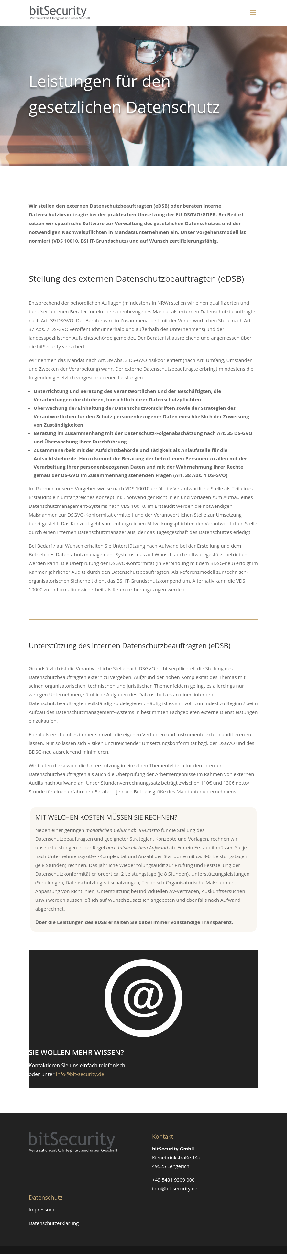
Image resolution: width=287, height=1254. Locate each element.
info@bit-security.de (80, 1074)
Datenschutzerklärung (54, 1223)
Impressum (41, 1209)
